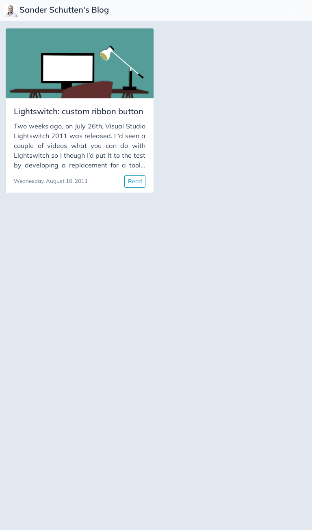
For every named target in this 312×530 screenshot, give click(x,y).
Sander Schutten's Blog (57, 10)
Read (135, 181)
